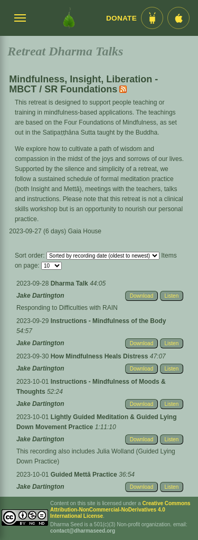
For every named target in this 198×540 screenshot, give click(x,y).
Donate (121, 18)
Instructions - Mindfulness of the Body (108, 321)
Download (141, 296)
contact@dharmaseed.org (82, 531)
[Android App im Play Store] (152, 18)
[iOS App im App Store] (178, 18)
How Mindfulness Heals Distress (100, 356)
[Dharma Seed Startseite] (69, 18)
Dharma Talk (70, 283)
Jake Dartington (40, 295)
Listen (172, 296)
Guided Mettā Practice (85, 474)
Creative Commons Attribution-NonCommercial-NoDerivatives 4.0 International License (120, 509)
